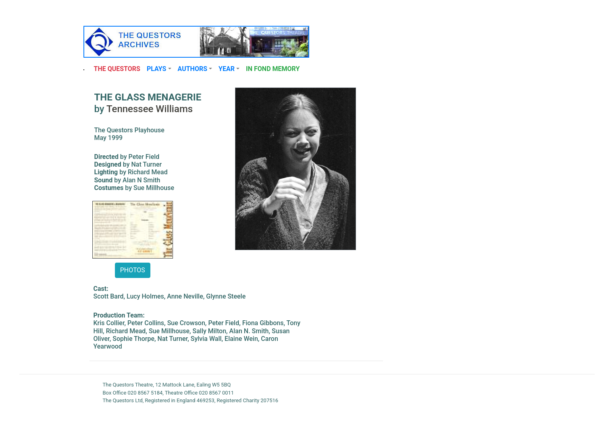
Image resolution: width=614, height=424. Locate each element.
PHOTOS (132, 270)
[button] (159, 69)
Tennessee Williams (149, 109)
